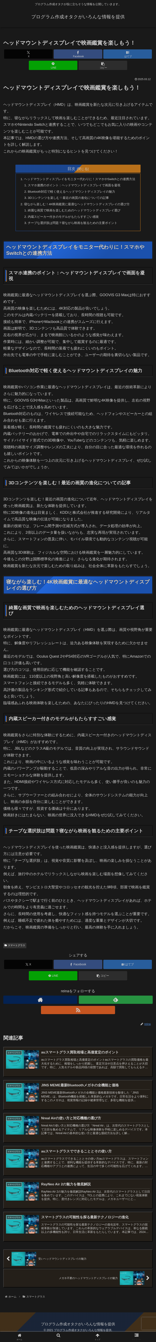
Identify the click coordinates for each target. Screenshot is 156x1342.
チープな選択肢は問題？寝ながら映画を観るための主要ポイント (72, 226)
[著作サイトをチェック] (40, 1003)
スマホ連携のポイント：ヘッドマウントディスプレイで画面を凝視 (73, 186)
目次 (71, 168)
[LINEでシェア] (53, 65)
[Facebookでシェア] (78, 54)
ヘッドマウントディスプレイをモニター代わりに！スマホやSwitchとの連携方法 (79, 179)
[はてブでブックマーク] (127, 54)
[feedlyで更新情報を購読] (116, 1003)
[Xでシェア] (28, 54)
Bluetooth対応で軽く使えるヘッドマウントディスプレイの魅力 (71, 192)
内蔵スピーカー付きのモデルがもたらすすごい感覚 (62, 219)
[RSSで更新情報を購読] (78, 1013)
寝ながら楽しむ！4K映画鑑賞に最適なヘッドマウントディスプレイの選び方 (76, 206)
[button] (103, 65)
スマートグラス (15, 948)
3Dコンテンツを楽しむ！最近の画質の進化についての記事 (67, 199)
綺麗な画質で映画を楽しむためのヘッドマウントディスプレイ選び (73, 212)
